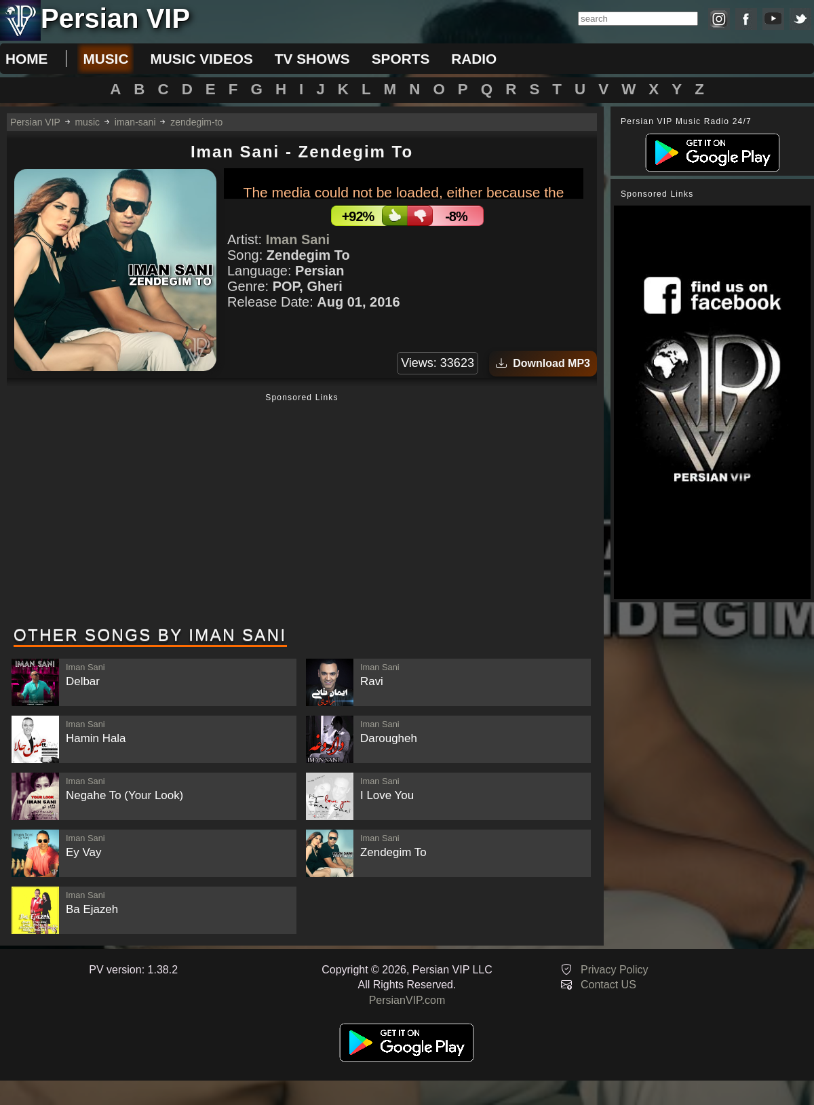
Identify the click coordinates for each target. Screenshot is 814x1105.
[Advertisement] (302, 511)
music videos (201, 58)
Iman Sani (298, 239)
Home (26, 58)
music (105, 58)
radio (474, 58)
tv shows (312, 58)
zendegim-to (196, 122)
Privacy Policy (614, 969)
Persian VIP (35, 122)
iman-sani (135, 122)
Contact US (608, 984)
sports (401, 58)
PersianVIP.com (407, 1000)
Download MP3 (543, 363)
